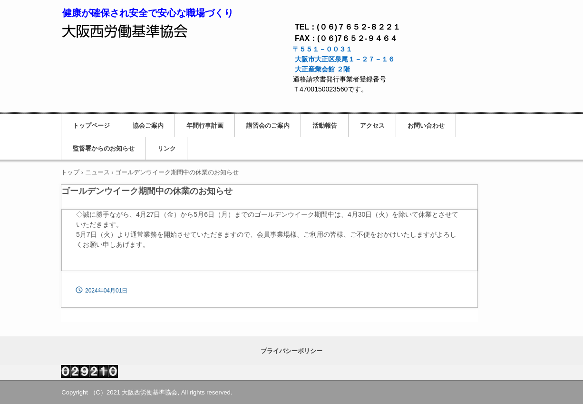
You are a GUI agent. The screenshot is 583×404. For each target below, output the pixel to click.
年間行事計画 (204, 125)
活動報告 (324, 125)
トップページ (91, 125)
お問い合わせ (426, 125)
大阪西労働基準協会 (125, 29)
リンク (166, 148)
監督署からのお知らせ (104, 148)
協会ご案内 (148, 125)
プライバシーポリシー (291, 351)
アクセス (372, 125)
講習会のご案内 (268, 125)
